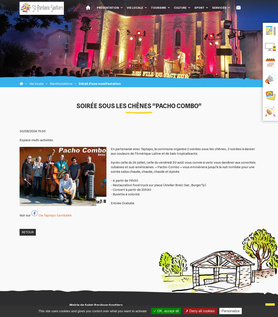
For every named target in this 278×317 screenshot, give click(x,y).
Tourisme (158, 7)
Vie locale (135, 7)
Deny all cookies (200, 311)
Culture (180, 7)
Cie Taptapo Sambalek (55, 215)
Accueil (88, 7)
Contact (238, 7)
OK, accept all (166, 311)
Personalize (231, 311)
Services (219, 7)
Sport (199, 7)
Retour (28, 232)
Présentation (108, 7)
